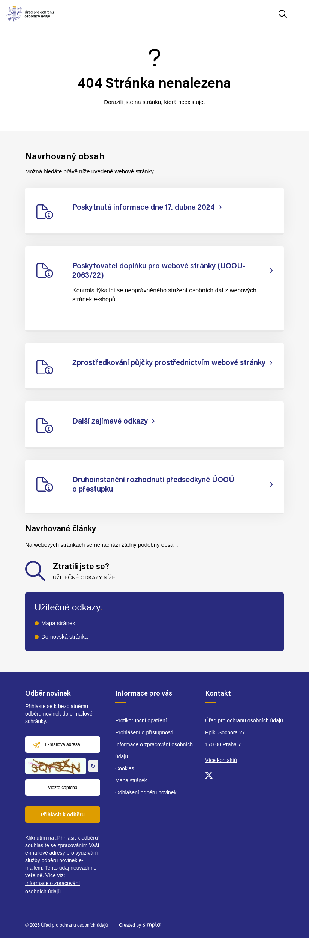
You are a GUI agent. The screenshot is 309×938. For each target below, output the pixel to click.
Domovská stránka (64, 636)
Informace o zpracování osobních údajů (154, 750)
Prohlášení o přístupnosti (144, 732)
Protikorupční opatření (141, 720)
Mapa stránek (58, 623)
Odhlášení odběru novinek (145, 792)
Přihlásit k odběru (62, 815)
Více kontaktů (221, 760)
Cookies (124, 768)
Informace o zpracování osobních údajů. (52, 887)
